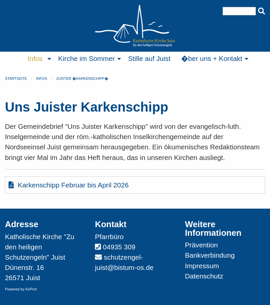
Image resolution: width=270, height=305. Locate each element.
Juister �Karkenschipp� (82, 78)
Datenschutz (204, 276)
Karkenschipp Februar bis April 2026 (69, 185)
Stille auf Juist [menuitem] (149, 58)
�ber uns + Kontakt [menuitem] (211, 58)
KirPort (31, 289)
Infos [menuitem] (34, 58)
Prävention (201, 245)
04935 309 (119, 247)
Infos (41, 78)
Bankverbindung (210, 255)
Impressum (202, 266)
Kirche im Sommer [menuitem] (86, 58)
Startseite (16, 78)
